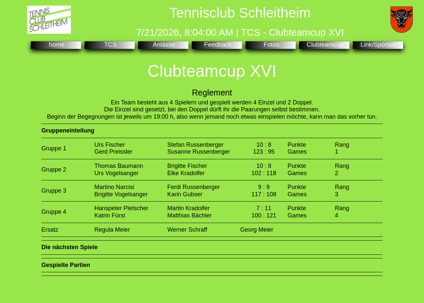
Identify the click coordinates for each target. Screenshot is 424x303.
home (56, 44)
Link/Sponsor (378, 44)
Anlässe (163, 44)
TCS (110, 44)
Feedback (217, 44)
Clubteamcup (324, 44)
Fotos (271, 44)
